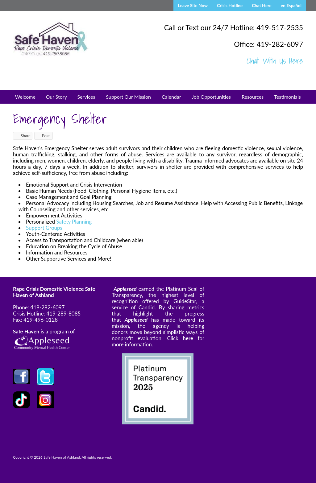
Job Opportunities (211, 97)
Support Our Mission (128, 97)
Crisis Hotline (230, 5)
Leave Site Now (193, 5)
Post (43, 135)
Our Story (56, 97)
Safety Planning (74, 221)
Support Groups (44, 228)
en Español (291, 5)
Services (86, 97)
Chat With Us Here (275, 61)
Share (23, 135)
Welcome (25, 97)
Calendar (171, 97)
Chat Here (261, 5)
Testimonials (287, 97)
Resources (253, 97)
